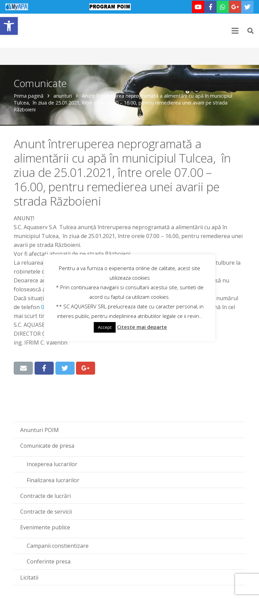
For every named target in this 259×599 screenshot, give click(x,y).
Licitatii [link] (29, 577)
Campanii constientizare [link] (58, 545)
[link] (9, 26)
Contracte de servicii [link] (46, 511)
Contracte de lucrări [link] (45, 496)
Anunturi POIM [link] (39, 430)
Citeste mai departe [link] (142, 326)
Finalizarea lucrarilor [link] (53, 480)
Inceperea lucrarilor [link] (52, 464)
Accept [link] (105, 327)
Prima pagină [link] (28, 96)
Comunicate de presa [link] (47, 445)
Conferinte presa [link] (48, 561)
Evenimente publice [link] (45, 527)
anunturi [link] (62, 96)
